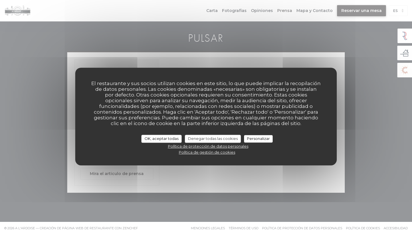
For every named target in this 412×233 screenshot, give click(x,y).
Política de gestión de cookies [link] (207, 152)
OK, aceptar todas (161, 138)
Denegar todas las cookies (213, 138)
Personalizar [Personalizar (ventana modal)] (258, 138)
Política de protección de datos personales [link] (208, 146)
